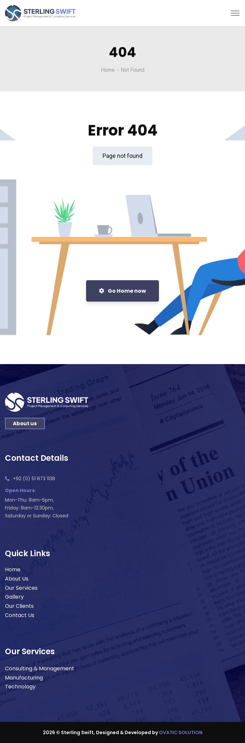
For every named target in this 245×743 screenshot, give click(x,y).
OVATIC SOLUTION (180, 732)
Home (108, 70)
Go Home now (122, 291)
